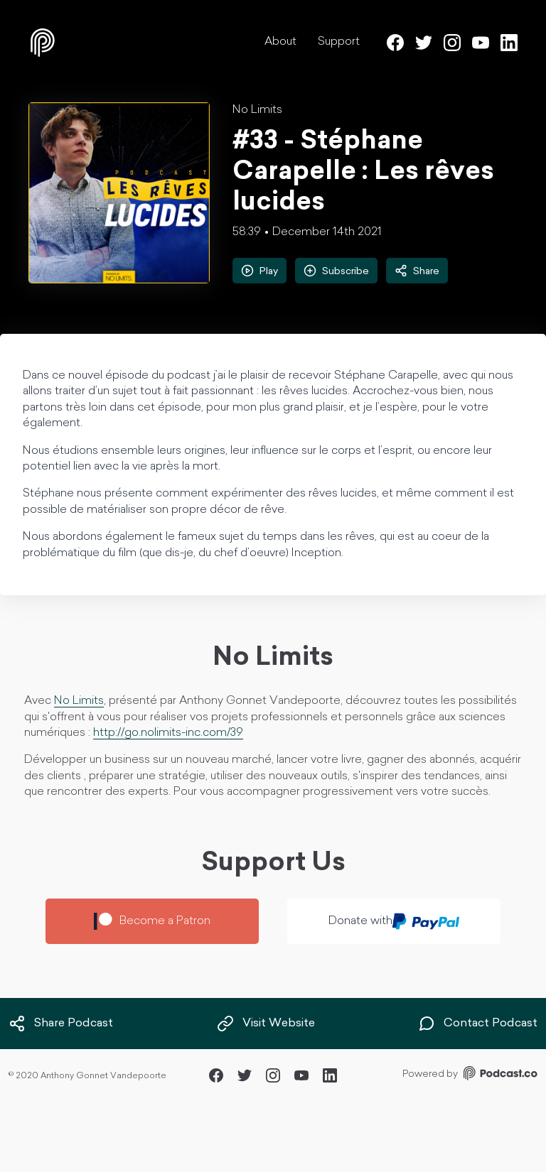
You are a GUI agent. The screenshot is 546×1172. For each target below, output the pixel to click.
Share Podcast (61, 1023)
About (280, 42)
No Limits (257, 110)
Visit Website (266, 1023)
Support (339, 42)
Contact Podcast (477, 1023)
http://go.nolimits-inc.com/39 (168, 733)
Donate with (394, 921)
